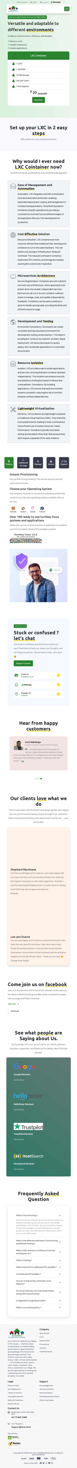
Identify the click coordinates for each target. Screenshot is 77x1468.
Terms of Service (15, 1393)
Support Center (23, 663)
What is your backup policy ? (28, 1307)
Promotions (44, 1344)
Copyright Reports (15, 1396)
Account (22, 2)
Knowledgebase (46, 1385)
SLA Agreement (14, 1389)
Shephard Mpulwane (23, 869)
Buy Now (38, 100)
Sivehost (15, 1011)
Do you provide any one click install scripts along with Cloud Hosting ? (35, 1292)
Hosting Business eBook (49, 1396)
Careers (43, 1348)
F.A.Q (42, 1337)
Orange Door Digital (20, 960)
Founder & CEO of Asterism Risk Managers (42, 745)
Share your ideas (46, 1400)
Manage (38, 462)
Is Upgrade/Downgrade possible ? (31, 1300)
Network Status (46, 1393)
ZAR (33, 2)
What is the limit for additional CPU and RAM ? (36, 1267)
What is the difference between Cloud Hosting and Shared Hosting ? (37, 1242)
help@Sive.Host (27, 677)
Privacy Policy (13, 1385)
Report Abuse (13, 1403)
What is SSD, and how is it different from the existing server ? (35, 1252)
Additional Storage (23, 463)
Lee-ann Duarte (20, 936)
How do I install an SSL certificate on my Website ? (33, 1282)
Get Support (64, 462)
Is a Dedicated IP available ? (28, 1274)
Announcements (47, 1389)
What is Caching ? (24, 1260)
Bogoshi (14, 893)
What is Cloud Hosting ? (26, 1215)
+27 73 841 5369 (19, 1417)
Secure (51, 462)
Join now (13, 1004)
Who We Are (45, 1333)
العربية (44, 2)
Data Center (45, 1340)
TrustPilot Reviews (23, 1134)
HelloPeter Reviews (24, 1104)
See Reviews (19, 1080)
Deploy (9, 462)
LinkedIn (24, 695)
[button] (36, 778)
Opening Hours (46, 1351)
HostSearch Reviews (24, 1163)
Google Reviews (22, 1074)
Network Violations (15, 1400)
